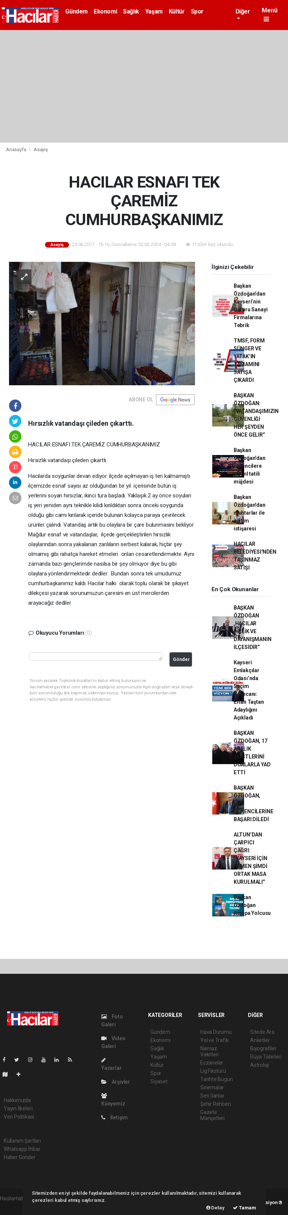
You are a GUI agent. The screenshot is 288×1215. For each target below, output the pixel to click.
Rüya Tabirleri (265, 1057)
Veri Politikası (19, 1117)
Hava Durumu (216, 1032)
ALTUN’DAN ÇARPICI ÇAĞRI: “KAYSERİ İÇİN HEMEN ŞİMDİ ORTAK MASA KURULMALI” (250, 858)
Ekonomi (105, 11)
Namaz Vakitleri (209, 1051)
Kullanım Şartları (22, 1141)
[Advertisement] (144, 86)
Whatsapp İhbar (22, 1149)
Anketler (260, 1040)
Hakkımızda (17, 1100)
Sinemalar (212, 1087)
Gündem (76, 11)
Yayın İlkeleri (18, 1108)
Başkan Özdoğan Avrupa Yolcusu (252, 905)
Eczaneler (211, 1063)
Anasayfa (16, 149)
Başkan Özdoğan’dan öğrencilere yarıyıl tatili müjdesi (250, 466)
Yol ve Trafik (214, 1040)
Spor (197, 11)
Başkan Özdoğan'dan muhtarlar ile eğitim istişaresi (250, 513)
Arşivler (115, 1082)
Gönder (181, 659)
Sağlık (131, 11)
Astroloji (259, 1065)
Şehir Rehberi (215, 1104)
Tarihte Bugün (216, 1079)
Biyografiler (263, 1048)
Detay (215, 1207)
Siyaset (159, 1081)
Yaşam (154, 11)
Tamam (244, 1207)
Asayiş (41, 149)
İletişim (114, 1117)
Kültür (177, 11)
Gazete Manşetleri (212, 1115)
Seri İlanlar (212, 1096)
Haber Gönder (20, 1157)
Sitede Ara (262, 1032)
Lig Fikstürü (213, 1071)
